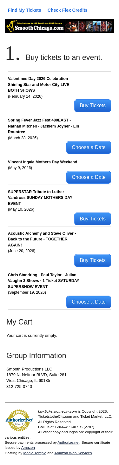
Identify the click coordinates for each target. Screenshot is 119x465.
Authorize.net (68, 442)
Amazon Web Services (73, 453)
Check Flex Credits (68, 10)
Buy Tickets (93, 105)
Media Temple (34, 453)
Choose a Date (89, 147)
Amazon (28, 447)
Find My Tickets (24, 10)
